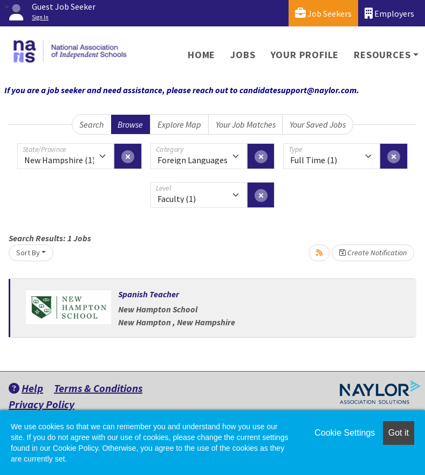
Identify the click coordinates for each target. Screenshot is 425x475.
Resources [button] (382, 54)
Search (91, 124)
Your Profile (305, 54)
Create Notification (373, 252)
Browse (130, 124)
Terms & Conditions (98, 388)
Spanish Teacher (148, 294)
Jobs (242, 54)
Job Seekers (323, 13)
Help (26, 388)
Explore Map (179, 124)
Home (201, 54)
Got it (398, 432)
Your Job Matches (246, 124)
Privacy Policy (41, 404)
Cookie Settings (344, 432)
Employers (389, 13)
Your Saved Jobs (318, 124)
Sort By (28, 252)
